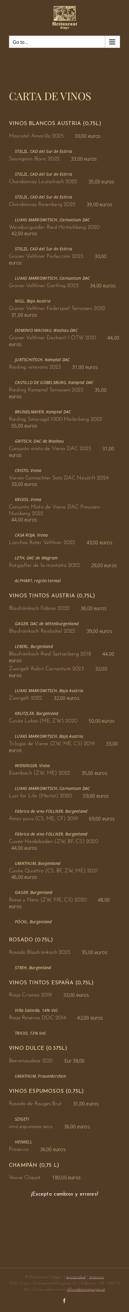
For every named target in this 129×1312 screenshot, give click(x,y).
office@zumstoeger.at (86, 1289)
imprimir (96, 1277)
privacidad (76, 1277)
